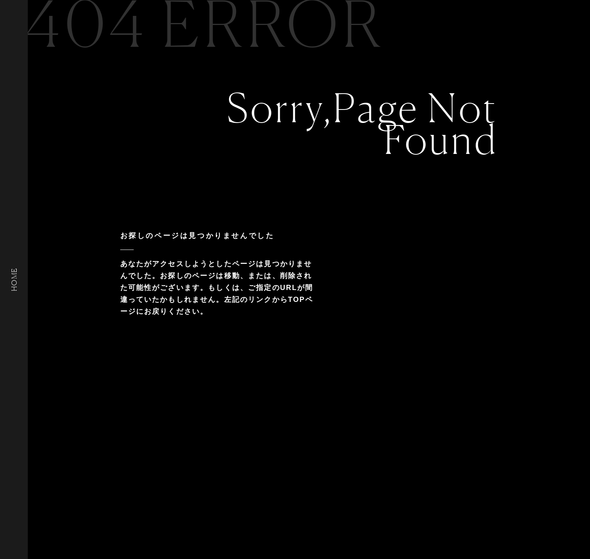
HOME (14, 279)
